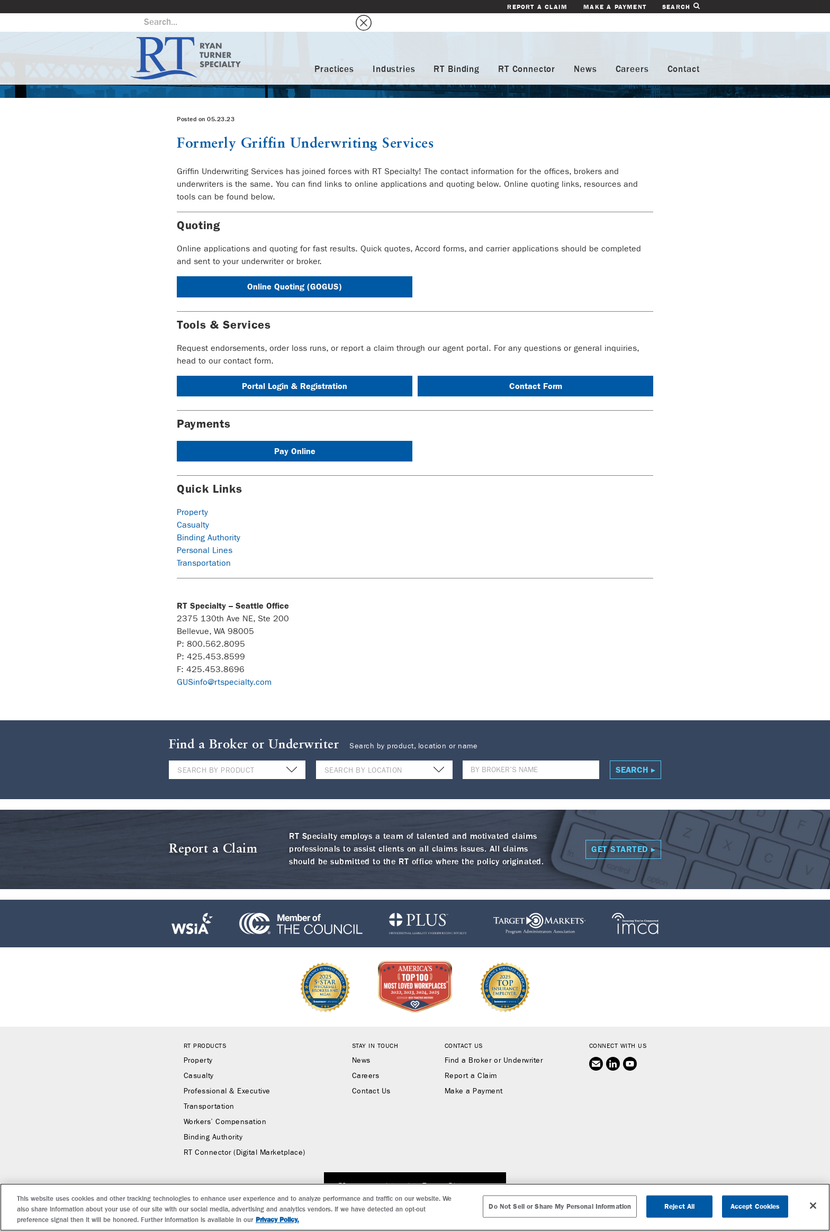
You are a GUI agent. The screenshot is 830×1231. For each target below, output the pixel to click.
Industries (394, 51)
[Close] (813, 1205)
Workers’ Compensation (225, 1103)
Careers (632, 51)
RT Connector (526, 51)
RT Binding (457, 51)
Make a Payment (614, 7)
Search (680, 7)
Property (192, 493)
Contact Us (371, 1072)
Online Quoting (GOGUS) (294, 268)
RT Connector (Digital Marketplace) (244, 1134)
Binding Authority (208, 519)
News (585, 51)
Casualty (193, 506)
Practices (334, 51)
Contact (683, 51)
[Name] (531, 751)
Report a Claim (537, 7)
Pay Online (294, 433)
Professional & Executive (227, 1072)
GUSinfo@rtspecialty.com (224, 663)
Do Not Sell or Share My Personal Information (560, 1206)
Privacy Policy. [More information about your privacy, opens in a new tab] (277, 1220)
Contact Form (535, 368)
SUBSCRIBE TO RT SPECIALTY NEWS (415, 1168)
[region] (415, 1207)
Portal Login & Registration (294, 368)
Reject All (679, 1206)
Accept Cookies (755, 1206)
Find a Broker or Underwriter (494, 1042)
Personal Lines (204, 532)
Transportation (204, 544)
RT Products (205, 1027)
